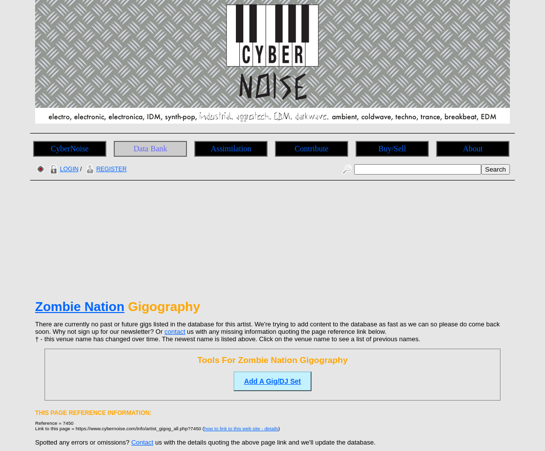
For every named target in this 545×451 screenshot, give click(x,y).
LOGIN (62, 169)
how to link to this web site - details (241, 428)
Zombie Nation (80, 306)
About (473, 148)
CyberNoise (70, 148)
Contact (142, 442)
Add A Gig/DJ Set (272, 381)
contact (175, 331)
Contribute (311, 148)
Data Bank (150, 148)
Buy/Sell (392, 148)
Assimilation (231, 148)
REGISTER (105, 169)
